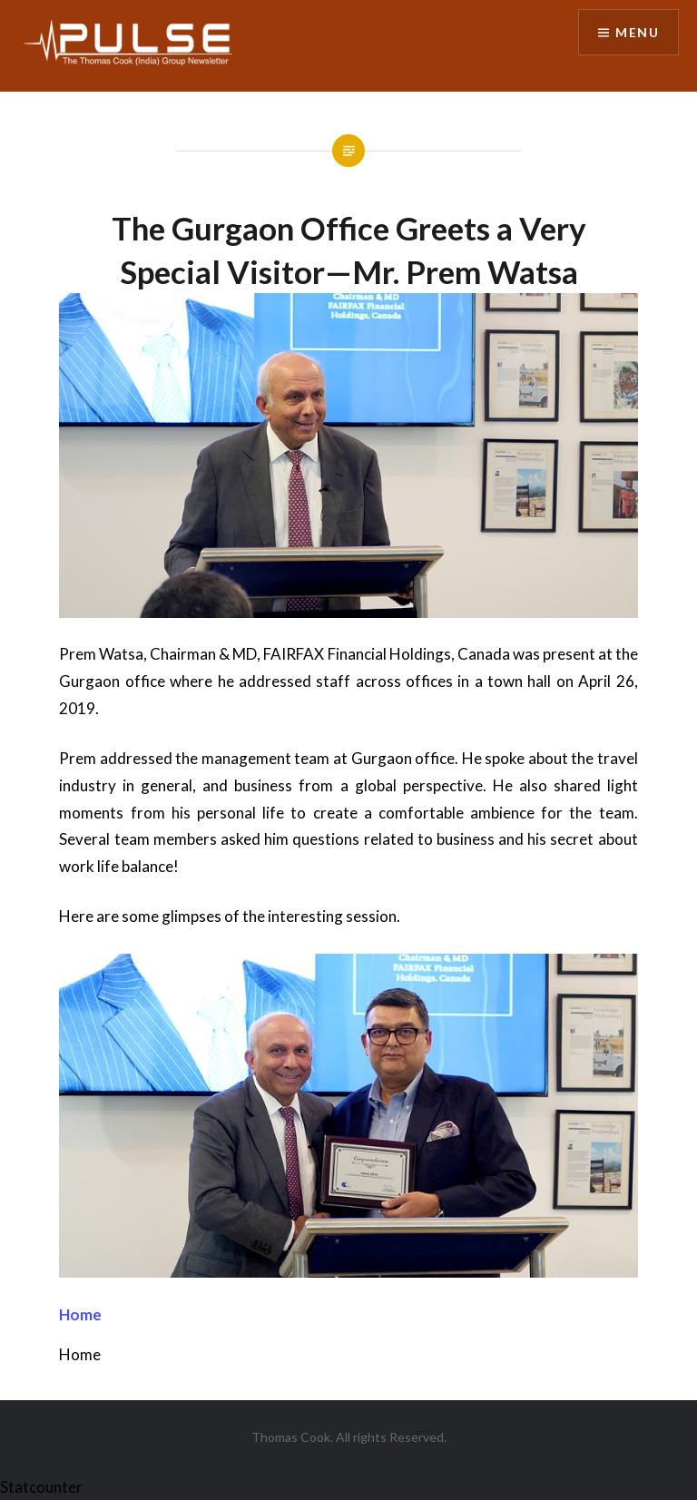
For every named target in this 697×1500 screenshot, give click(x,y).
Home (80, 1314)
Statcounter (41, 1486)
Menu (637, 32)
